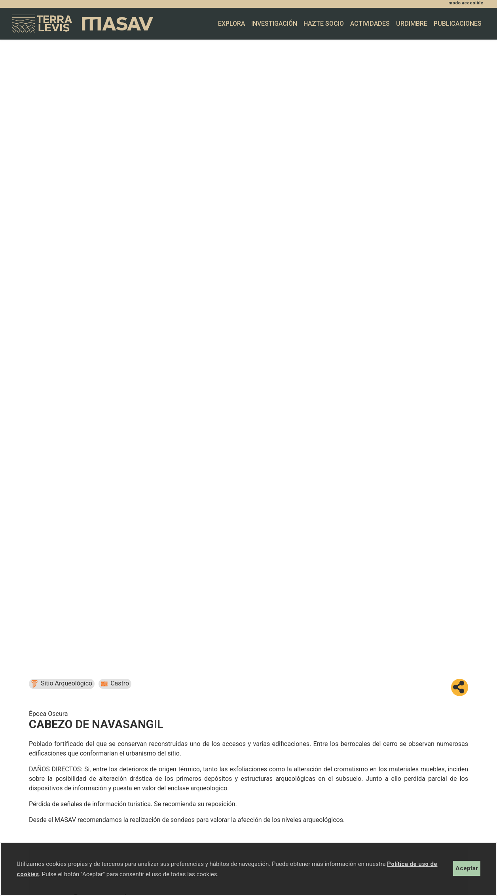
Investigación (274, 23)
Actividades (370, 23)
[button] (459, 687)
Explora (231, 23)
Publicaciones (458, 23)
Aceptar (466, 868)
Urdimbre (411, 23)
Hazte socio (324, 23)
